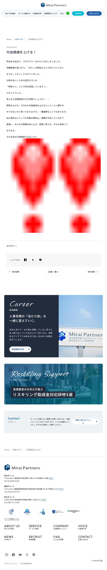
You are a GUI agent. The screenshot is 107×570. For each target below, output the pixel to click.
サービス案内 (23, 13)
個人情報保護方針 (26, 563)
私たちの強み (10, 13)
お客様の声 (37, 13)
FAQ (61, 13)
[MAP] (51, 478)
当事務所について (51, 13)
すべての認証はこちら (11, 519)
